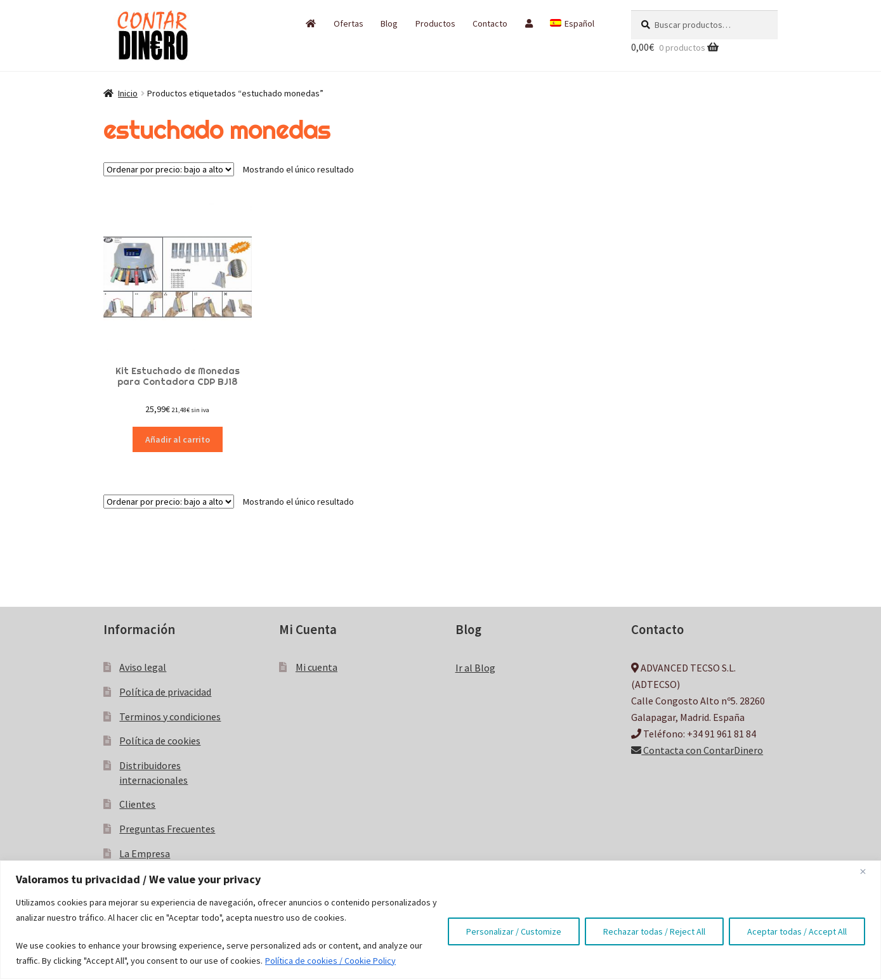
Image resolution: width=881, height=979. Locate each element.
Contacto (490, 23)
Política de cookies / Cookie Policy (330, 960)
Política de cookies (159, 740)
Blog (389, 23)
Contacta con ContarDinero (697, 750)
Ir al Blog (475, 667)
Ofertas (348, 23)
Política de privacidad (165, 691)
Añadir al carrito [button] (177, 439)
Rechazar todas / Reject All (654, 931)
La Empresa (144, 853)
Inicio (128, 93)
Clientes (137, 804)
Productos (435, 23)
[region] (440, 919)
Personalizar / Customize (513, 931)
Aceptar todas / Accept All (797, 931)
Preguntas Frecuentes (167, 828)
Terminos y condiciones (170, 716)
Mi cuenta (316, 667)
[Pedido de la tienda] (168, 169)
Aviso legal (142, 667)
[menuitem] (572, 23)
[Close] (867, 871)
